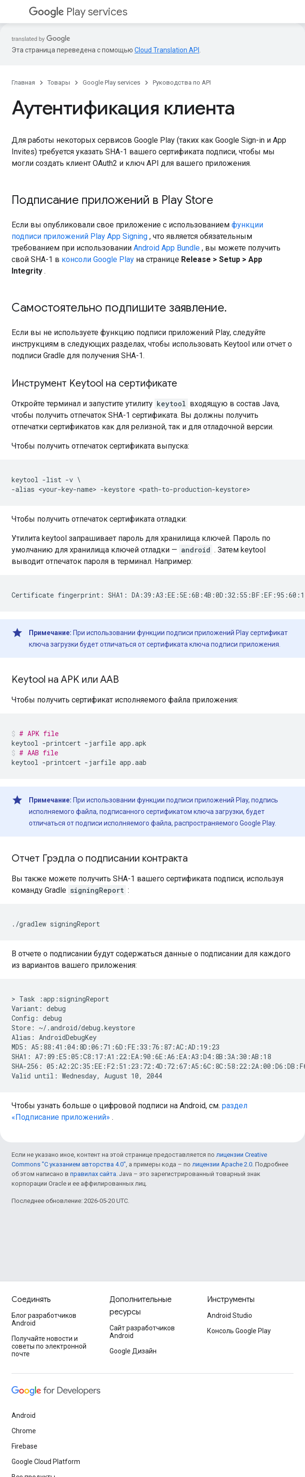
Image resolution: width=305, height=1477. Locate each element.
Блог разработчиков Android (44, 1319)
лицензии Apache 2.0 (222, 1164)
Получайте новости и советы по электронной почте (49, 1346)
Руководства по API (182, 82)
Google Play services (111, 82)
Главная (23, 82)
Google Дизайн (133, 1351)
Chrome (24, 1431)
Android (24, 1415)
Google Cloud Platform (46, 1461)
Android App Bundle (167, 247)
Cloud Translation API (166, 50)
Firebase (24, 1446)
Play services (78, 11)
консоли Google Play (97, 259)
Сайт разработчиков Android (142, 1331)
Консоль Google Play (239, 1331)
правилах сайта (93, 1173)
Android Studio (229, 1315)
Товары (59, 82)
